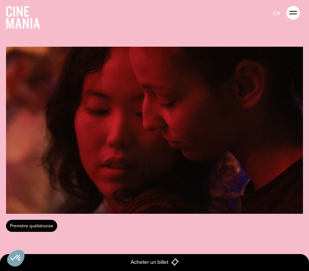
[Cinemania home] (26, 16)
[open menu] (293, 13)
